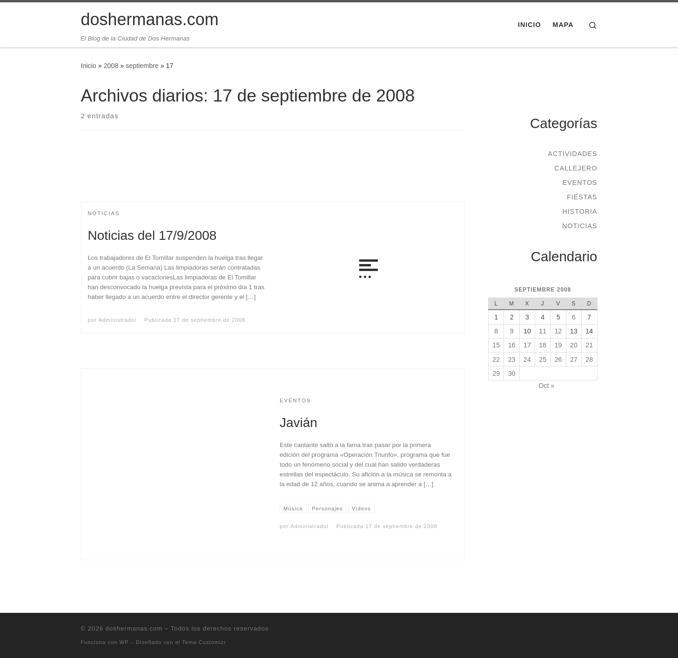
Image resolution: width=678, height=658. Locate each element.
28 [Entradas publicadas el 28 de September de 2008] (589, 359)
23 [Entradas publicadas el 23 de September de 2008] (512, 359)
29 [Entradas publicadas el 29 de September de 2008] (496, 373)
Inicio (88, 65)
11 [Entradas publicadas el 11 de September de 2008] (542, 331)
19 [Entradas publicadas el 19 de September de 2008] (558, 345)
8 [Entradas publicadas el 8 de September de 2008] (496, 331)
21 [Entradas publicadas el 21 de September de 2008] (589, 345)
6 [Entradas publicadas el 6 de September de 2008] (574, 317)
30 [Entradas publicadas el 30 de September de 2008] (512, 373)
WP (124, 642)
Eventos (580, 182)
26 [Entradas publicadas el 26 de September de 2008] (558, 359)
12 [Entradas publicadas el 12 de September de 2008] (558, 331)
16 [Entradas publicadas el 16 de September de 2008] (512, 345)
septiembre (142, 65)
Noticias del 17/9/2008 (152, 235)
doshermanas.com (134, 628)
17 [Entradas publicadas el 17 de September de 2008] (527, 345)
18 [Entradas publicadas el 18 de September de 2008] (542, 345)
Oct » (546, 385)
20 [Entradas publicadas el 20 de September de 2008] (573, 345)
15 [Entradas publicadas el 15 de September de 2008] (496, 345)
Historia (579, 211)
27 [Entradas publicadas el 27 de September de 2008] (573, 359)
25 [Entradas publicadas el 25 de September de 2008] (542, 359)
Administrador (118, 320)
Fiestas (582, 197)
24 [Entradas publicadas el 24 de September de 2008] (527, 359)
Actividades (572, 153)
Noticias (579, 226)
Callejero (575, 168)
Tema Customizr (204, 642)
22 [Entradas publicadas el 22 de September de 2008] (496, 359)
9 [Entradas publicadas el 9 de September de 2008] (512, 331)
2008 (111, 65)
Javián (298, 422)
